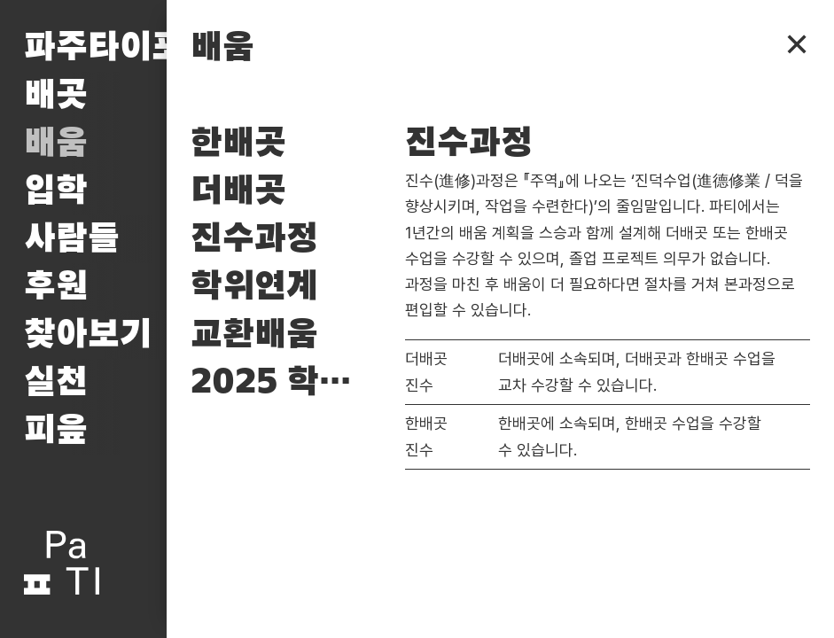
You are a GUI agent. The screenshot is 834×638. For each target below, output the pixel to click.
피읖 (56, 430)
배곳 (56, 95)
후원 (56, 287)
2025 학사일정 (286, 382)
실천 (56, 382)
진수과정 (254, 239)
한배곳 (238, 143)
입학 (56, 191)
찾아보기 (88, 335)
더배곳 (238, 191)
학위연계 (254, 287)
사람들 (72, 239)
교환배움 (254, 335)
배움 (56, 143)
